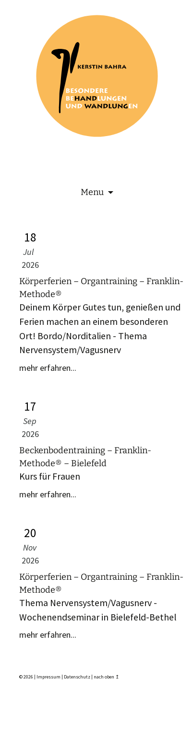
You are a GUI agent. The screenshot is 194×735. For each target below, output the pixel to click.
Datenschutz (77, 677)
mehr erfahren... (47, 367)
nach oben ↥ (106, 677)
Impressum (48, 677)
